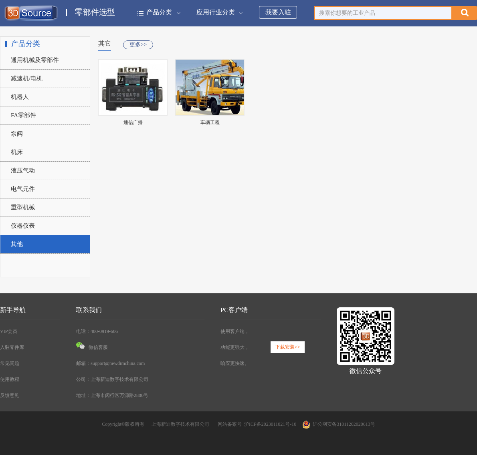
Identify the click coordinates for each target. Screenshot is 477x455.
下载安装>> (287, 347)
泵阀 (17, 133)
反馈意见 (9, 395)
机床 (17, 152)
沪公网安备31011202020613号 (338, 424)
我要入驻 (278, 12)
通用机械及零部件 (35, 60)
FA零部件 (23, 115)
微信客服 (92, 347)
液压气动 (23, 170)
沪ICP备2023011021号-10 (270, 424)
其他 (17, 244)
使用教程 (9, 379)
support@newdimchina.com (118, 363)
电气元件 (23, 189)
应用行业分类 (218, 12)
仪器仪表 (23, 225)
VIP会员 (8, 331)
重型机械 (23, 207)
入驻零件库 (12, 347)
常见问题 (9, 363)
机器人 (20, 97)
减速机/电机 (26, 78)
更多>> (138, 45)
